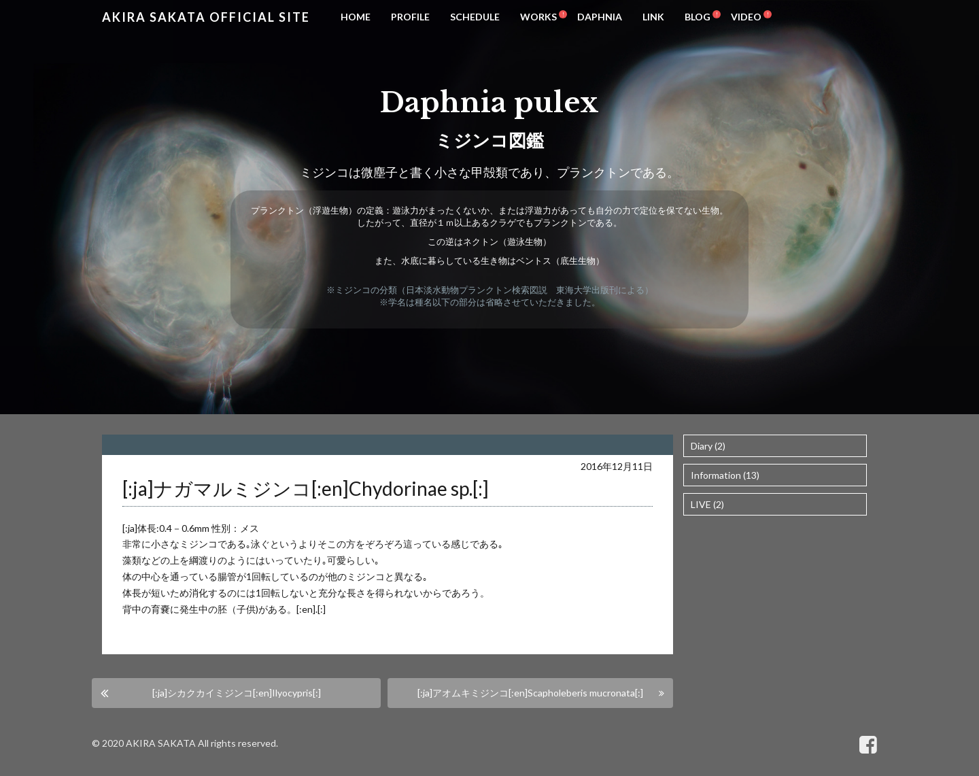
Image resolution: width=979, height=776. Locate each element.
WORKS (538, 16)
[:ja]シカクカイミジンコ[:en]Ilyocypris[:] (236, 692)
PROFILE (410, 16)
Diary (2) (708, 446)
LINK (653, 16)
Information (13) (725, 475)
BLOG (697, 16)
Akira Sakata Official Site (206, 17)
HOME (356, 16)
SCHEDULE (475, 16)
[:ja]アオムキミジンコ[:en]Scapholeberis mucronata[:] (530, 692)
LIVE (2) (707, 504)
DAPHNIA (599, 16)
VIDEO (746, 16)
